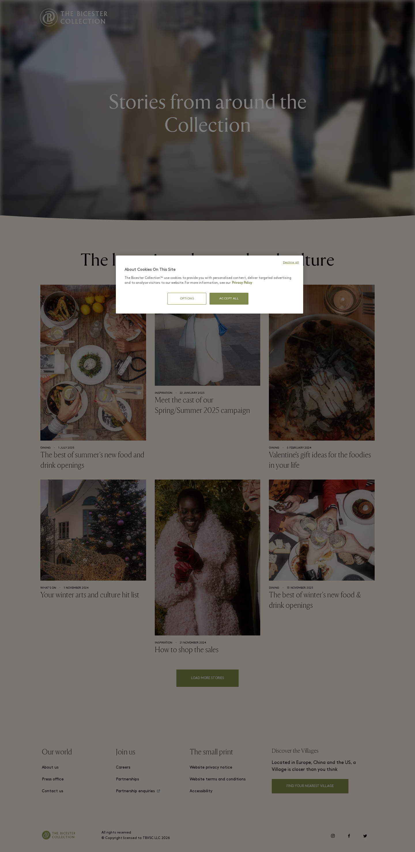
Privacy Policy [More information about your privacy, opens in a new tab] (242, 283)
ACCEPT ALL (229, 298)
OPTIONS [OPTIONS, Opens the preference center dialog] (187, 298)
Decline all (291, 262)
